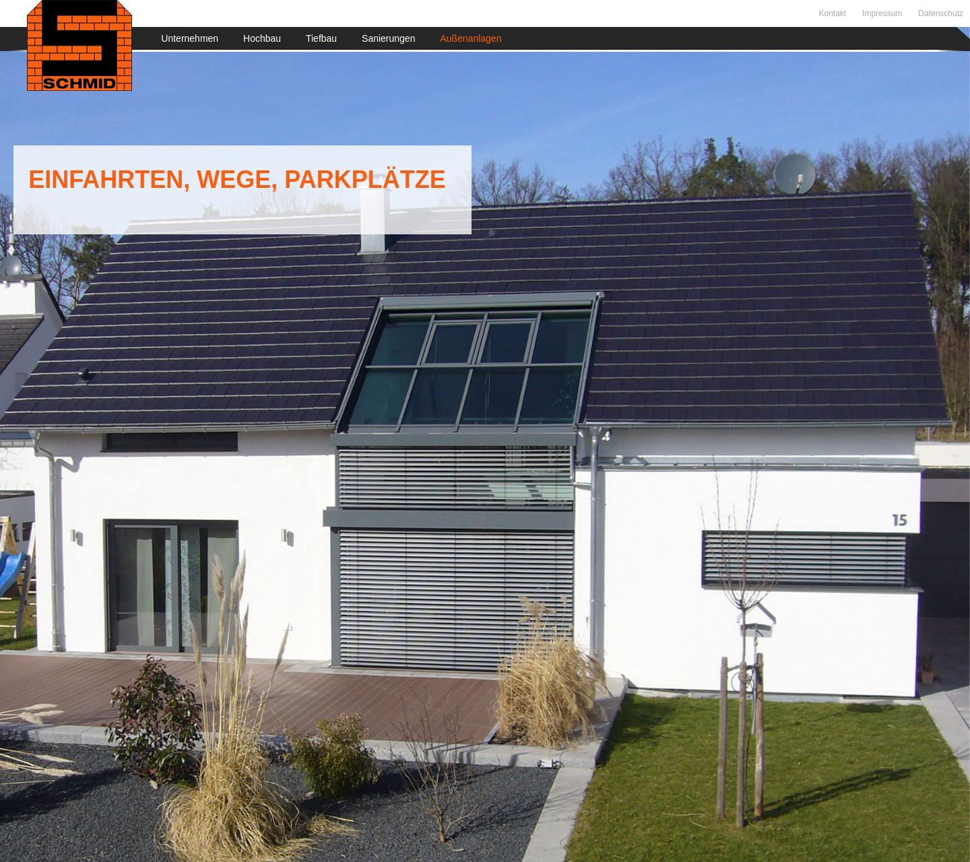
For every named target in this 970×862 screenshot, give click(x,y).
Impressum (882, 13)
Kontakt (832, 13)
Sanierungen (388, 38)
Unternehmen (189, 38)
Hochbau (262, 38)
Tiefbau (321, 38)
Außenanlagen (470, 38)
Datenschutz (940, 13)
